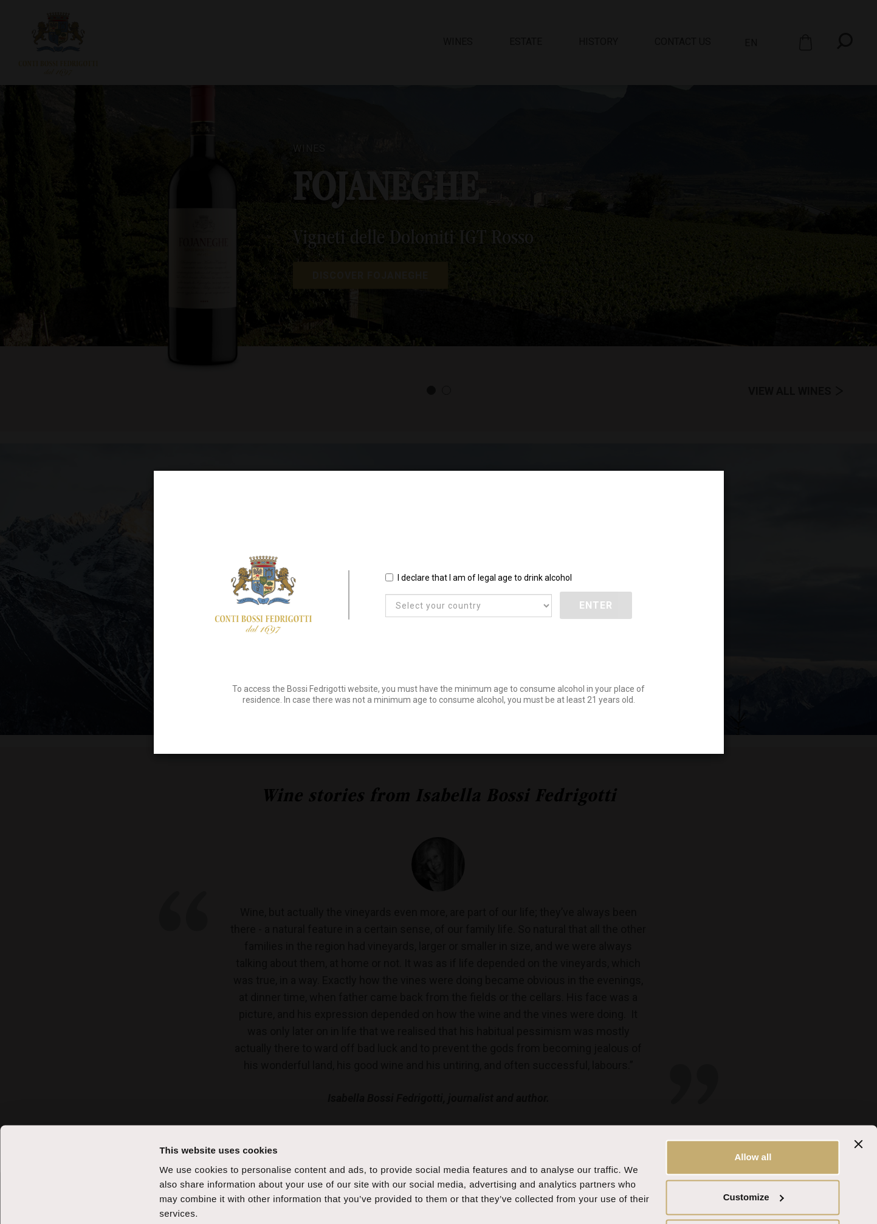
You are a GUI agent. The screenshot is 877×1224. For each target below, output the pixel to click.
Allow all (752, 1111)
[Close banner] (858, 1097)
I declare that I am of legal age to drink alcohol (478, 578)
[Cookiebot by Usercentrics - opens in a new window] (79, 1200)
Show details (187, 1200)
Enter (596, 606)
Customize (753, 1150)
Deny (753, 1190)
